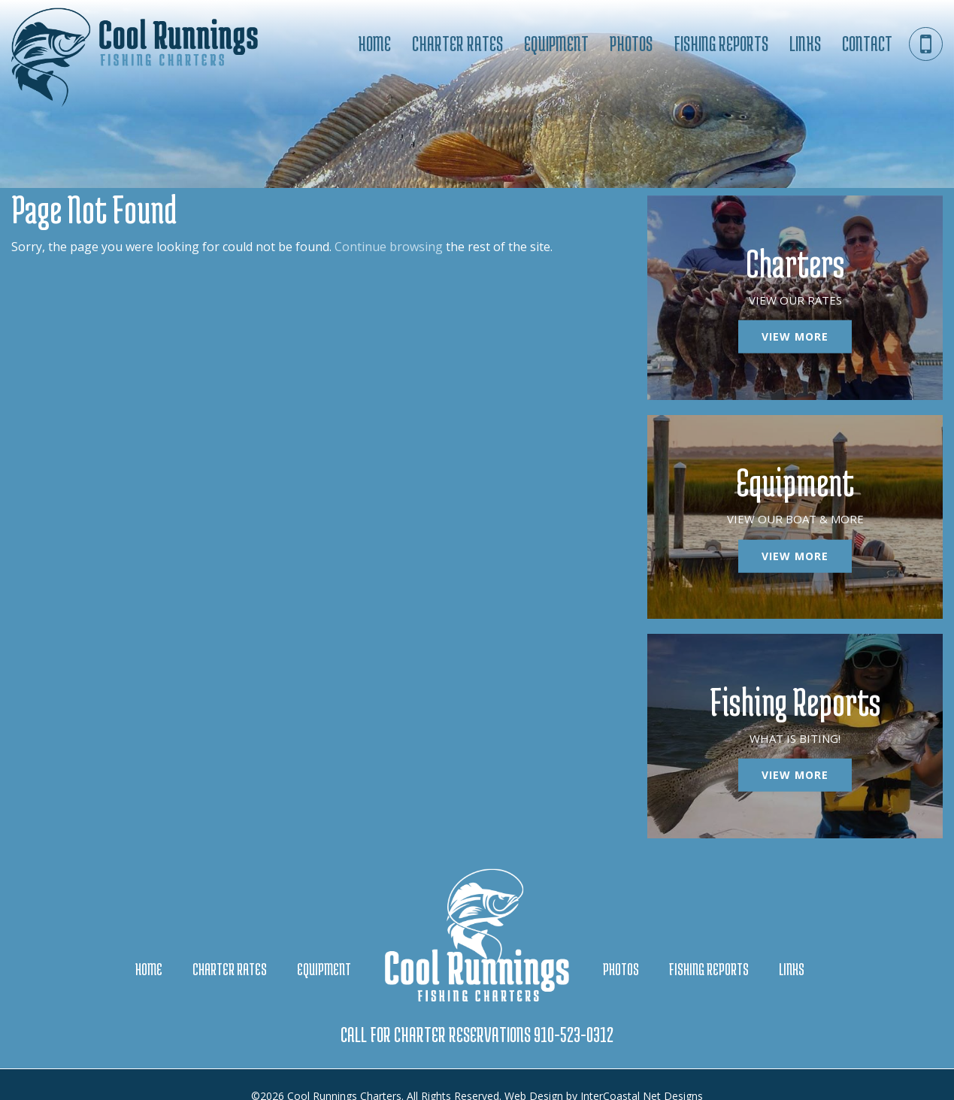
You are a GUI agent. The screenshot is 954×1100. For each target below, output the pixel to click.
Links (805, 43)
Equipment (556, 43)
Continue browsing (389, 246)
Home (374, 43)
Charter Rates (457, 43)
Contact (867, 43)
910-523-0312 (573, 1012)
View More (795, 333)
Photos (631, 43)
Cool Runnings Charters (142, 60)
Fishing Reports (721, 43)
